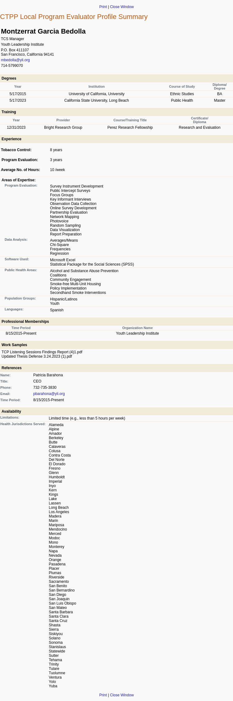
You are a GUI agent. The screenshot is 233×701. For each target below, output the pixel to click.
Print (103, 7)
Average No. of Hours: (20, 170)
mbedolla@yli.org (15, 60)
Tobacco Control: (16, 150)
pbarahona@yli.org (49, 394)
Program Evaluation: (20, 160)
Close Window (122, 7)
